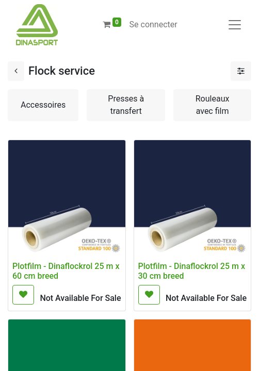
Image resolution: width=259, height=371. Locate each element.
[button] (23, 295)
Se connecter (153, 24)
